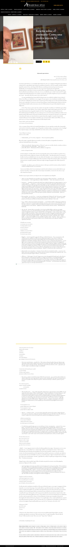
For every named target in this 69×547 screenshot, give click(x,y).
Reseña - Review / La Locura (43, 27)
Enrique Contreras (40, 46)
